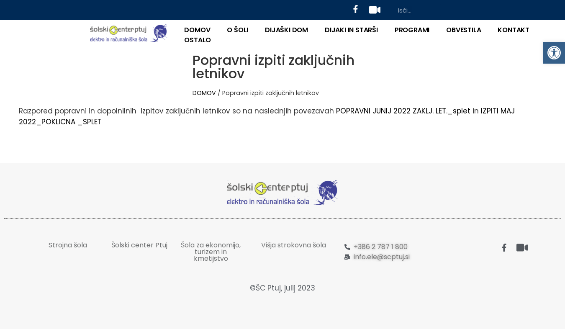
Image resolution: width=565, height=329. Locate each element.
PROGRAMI (412, 30)
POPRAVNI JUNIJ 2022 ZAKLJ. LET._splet (403, 111)
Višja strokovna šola (293, 245)
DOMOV (197, 30)
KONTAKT (513, 30)
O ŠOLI (237, 30)
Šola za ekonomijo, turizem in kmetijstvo (211, 251)
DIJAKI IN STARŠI (351, 30)
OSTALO (197, 40)
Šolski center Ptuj (139, 245)
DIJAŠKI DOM (286, 30)
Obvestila (463, 30)
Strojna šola (68, 245)
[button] (554, 53)
